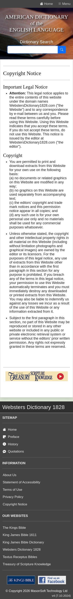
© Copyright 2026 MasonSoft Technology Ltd (36, 591)
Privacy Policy (13, 497)
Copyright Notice (15, 504)
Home (10, 429)
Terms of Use (12, 490)
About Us (9, 475)
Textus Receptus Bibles (20, 557)
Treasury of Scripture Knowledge (27, 564)
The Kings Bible (14, 528)
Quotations (13, 451)
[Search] (62, 50)
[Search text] (32, 50)
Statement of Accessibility (21, 482)
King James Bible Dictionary (23, 542)
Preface (11, 437)
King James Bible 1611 (20, 535)
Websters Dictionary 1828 (21, 549)
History (10, 444)
